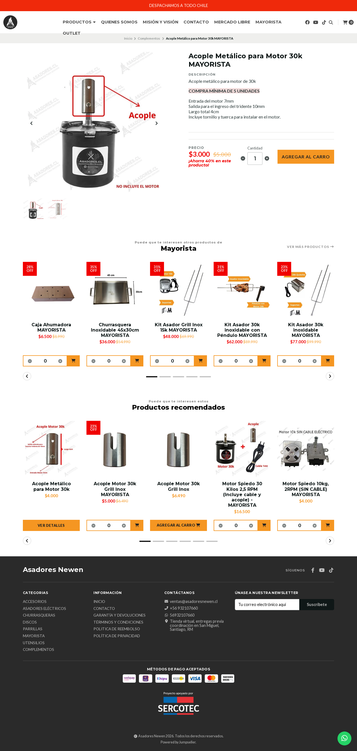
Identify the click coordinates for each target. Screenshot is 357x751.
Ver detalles (51, 525)
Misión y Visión (160, 22)
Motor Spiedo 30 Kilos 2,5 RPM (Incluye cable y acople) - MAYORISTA (242, 494)
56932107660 (179, 615)
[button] (73, 360)
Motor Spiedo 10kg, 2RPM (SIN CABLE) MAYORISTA (306, 489)
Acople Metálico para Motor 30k (51, 486)
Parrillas (32, 629)
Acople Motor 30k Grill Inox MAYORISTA (115, 489)
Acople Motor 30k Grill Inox (178, 486)
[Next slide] (156, 123)
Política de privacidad (116, 636)
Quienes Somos (119, 22)
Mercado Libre (232, 22)
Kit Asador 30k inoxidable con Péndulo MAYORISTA (242, 330)
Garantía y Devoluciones (119, 615)
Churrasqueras (39, 615)
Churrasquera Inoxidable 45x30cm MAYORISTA (115, 330)
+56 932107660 (181, 608)
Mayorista (268, 22)
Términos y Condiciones (118, 622)
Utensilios (34, 643)
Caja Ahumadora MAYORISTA (51, 327)
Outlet (72, 33)
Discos (30, 622)
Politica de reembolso (116, 629)
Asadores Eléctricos (44, 609)
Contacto (196, 22)
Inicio (128, 38)
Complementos (149, 38)
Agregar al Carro (306, 156)
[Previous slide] (31, 123)
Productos (79, 22)
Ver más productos (310, 246)
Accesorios (35, 602)
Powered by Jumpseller (178, 742)
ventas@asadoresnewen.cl (191, 601)
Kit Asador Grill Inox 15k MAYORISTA (178, 327)
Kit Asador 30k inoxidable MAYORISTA (305, 330)
